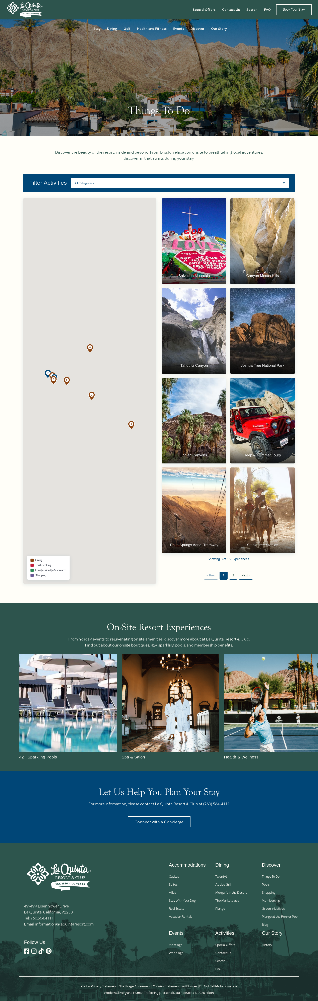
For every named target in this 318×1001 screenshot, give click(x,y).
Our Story (219, 28)
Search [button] (251, 9)
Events (178, 28)
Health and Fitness (152, 28)
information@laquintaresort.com (64, 923)
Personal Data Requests (177, 992)
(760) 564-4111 (216, 803)
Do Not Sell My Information (218, 986)
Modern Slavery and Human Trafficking (131, 992)
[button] (131, 425)
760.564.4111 (42, 917)
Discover (198, 28)
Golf (127, 28)
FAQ (267, 9)
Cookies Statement (166, 986)
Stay (96, 28)
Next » (245, 575)
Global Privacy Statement (99, 986)
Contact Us (231, 9)
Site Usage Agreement (135, 986)
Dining (112, 28)
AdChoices (189, 986)
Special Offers (204, 9)
